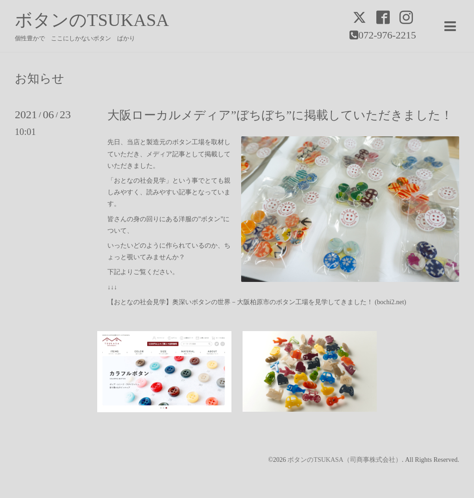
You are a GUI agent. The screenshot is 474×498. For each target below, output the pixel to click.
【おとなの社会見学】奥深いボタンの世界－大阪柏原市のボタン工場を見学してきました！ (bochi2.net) (256, 302)
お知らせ (39, 79)
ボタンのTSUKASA (92, 20)
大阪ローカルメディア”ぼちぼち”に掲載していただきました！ (280, 115)
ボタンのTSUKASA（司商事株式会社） (344, 459)
